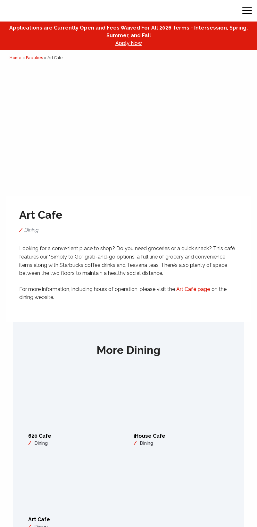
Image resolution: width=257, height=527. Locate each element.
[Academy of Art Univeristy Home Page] (45, 10)
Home (15, 57)
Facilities (34, 57)
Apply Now (128, 43)
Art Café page (193, 289)
